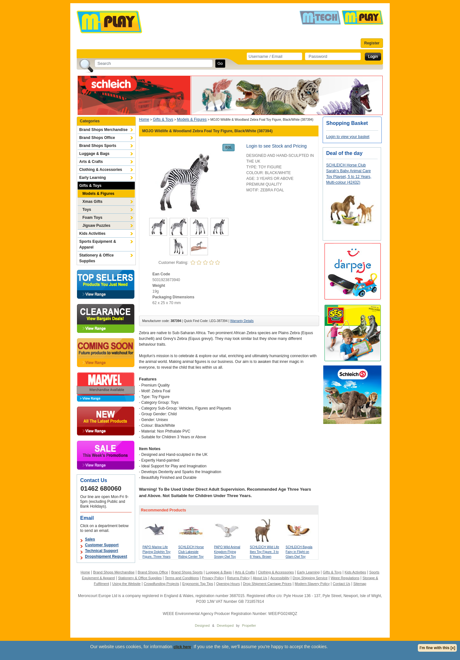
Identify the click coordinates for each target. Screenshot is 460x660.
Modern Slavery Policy (312, 584)
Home (144, 119)
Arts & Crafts (91, 161)
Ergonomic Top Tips (197, 584)
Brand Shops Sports (97, 145)
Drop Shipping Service (310, 578)
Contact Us (341, 584)
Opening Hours (228, 584)
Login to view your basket (347, 136)
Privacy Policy (213, 578)
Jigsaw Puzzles (96, 225)
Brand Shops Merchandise (103, 129)
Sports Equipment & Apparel (97, 244)
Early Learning (92, 177)
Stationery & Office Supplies (96, 258)
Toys (86, 209)
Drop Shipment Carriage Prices (267, 584)
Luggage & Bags (94, 153)
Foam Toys (92, 217)
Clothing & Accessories (100, 169)
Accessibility (279, 578)
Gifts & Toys (90, 185)
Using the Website (126, 584)
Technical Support (101, 551)
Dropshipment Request (106, 556)
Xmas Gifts (92, 201)
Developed (225, 625)
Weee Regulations (345, 578)
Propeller (249, 625)
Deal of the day (344, 153)
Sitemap (359, 584)
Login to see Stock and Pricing (276, 146)
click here (182, 647)
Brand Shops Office (97, 137)
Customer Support (102, 545)
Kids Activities (92, 233)
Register (371, 43)
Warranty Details (242, 321)
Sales (90, 539)
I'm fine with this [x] (437, 648)
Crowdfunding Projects (161, 584)
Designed (202, 625)
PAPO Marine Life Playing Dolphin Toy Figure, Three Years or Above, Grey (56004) (156, 556)
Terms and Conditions (182, 578)
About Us (260, 578)
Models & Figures (98, 193)
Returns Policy (238, 578)
